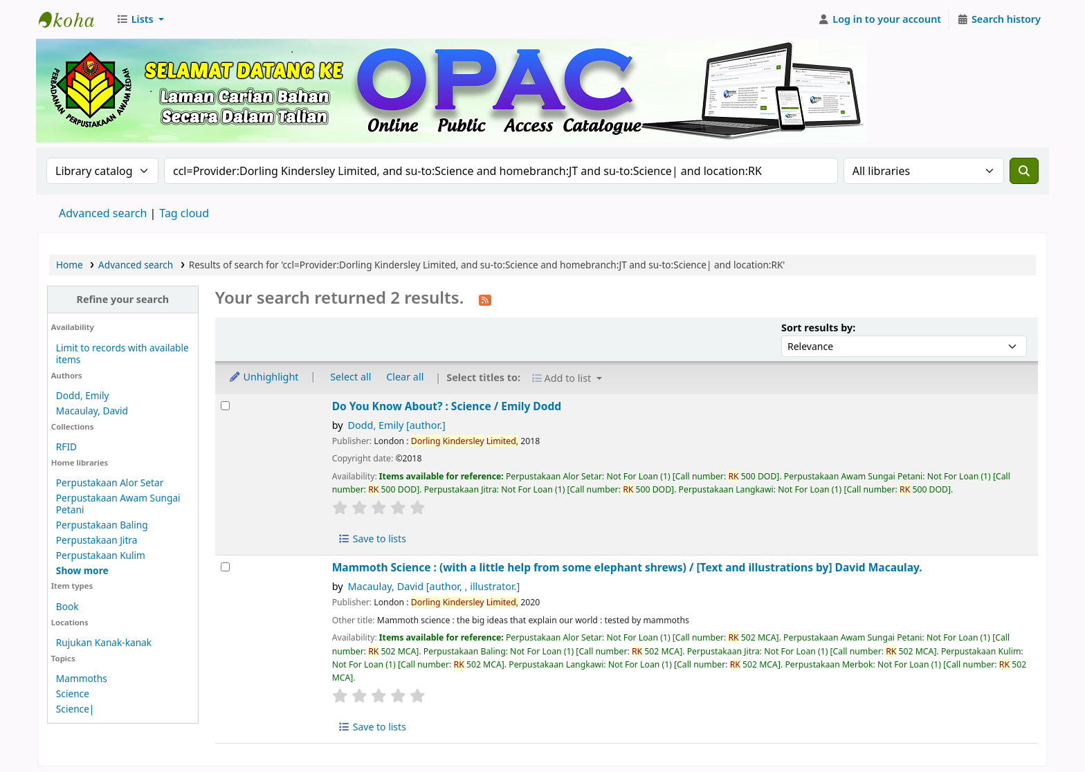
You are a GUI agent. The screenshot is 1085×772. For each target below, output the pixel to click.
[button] (140, 19)
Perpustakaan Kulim (100, 555)
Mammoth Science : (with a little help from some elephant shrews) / (627, 567)
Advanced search (103, 213)
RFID (66, 446)
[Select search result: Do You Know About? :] (225, 405)
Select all (350, 376)
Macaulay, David (92, 410)
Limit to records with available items (122, 353)
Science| (75, 708)
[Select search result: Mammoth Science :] (225, 566)
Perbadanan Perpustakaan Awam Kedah (73, 19)
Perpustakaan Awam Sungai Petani (118, 503)
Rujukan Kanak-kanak (104, 642)
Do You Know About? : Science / (446, 406)
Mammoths (81, 678)
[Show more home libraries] (82, 570)
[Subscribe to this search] (485, 299)
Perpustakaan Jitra (97, 539)
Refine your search (122, 299)
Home (69, 264)
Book (67, 606)
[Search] (1024, 171)
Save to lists (372, 538)
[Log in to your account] (879, 19)
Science (72, 693)
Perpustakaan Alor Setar (110, 482)
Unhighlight (263, 376)
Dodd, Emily (82, 395)
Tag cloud (184, 213)
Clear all (404, 376)
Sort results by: (818, 327)
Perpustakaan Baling (102, 524)
